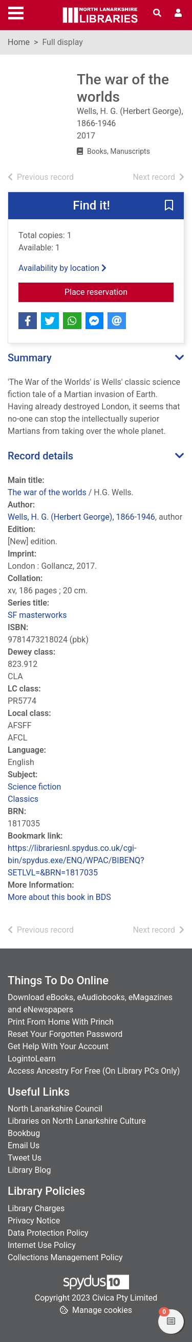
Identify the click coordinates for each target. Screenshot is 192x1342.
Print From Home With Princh (61, 1022)
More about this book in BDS (59, 897)
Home (19, 42)
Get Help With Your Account (58, 1046)
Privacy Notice (34, 1220)
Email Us (23, 1145)
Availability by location (62, 268)
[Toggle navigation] (16, 11)
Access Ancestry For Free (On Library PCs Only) (94, 1071)
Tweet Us (24, 1158)
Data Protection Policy (48, 1233)
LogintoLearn (32, 1058)
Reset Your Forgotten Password (65, 1034)
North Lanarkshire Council (55, 1109)
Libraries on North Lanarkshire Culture (77, 1121)
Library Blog (29, 1170)
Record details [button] (40, 456)
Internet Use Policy (42, 1245)
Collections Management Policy (65, 1257)
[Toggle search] (157, 13)
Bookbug (24, 1133)
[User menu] (178, 13)
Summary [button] (30, 358)
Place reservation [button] (119, 291)
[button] (169, 206)
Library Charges (36, 1208)
